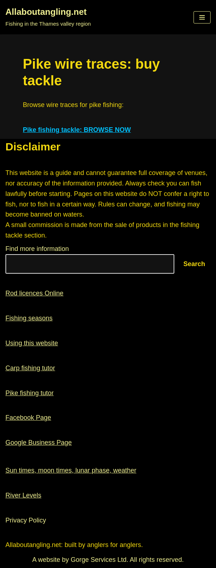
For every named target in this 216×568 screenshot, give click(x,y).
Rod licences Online (34, 293)
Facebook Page (28, 417)
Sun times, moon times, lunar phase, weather (70, 470)
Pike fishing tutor (29, 393)
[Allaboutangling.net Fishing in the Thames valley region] (48, 17)
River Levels (23, 495)
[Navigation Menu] (202, 17)
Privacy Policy (25, 520)
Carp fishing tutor (30, 368)
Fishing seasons (29, 318)
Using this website (31, 343)
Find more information (37, 248)
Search (194, 264)
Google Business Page (38, 442)
